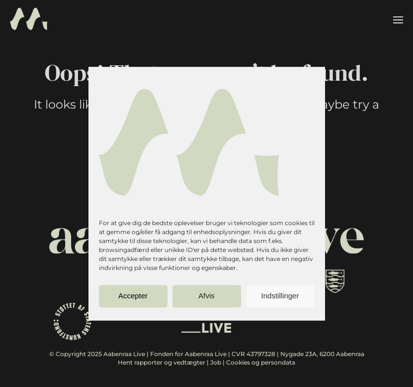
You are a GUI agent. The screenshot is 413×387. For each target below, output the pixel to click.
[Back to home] (28, 20)
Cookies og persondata (260, 362)
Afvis (206, 296)
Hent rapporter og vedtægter (161, 362)
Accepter (133, 296)
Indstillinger (280, 296)
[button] (398, 20)
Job (215, 362)
